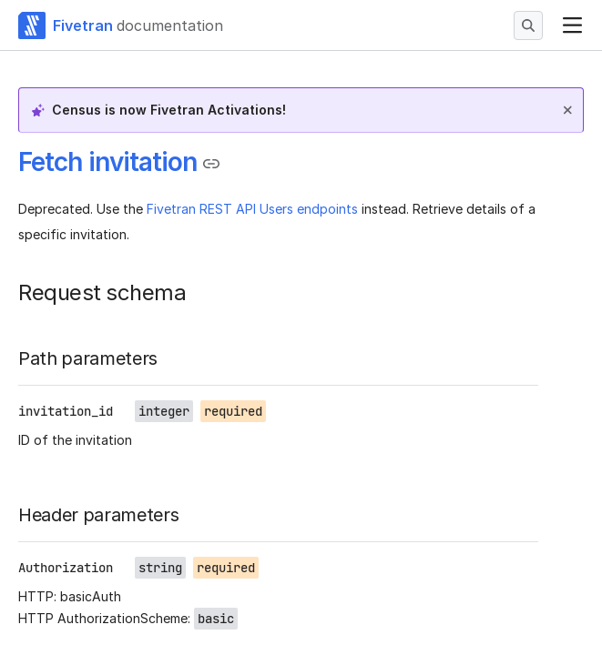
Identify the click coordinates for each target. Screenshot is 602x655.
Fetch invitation (107, 161)
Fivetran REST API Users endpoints (252, 209)
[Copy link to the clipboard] (211, 164)
